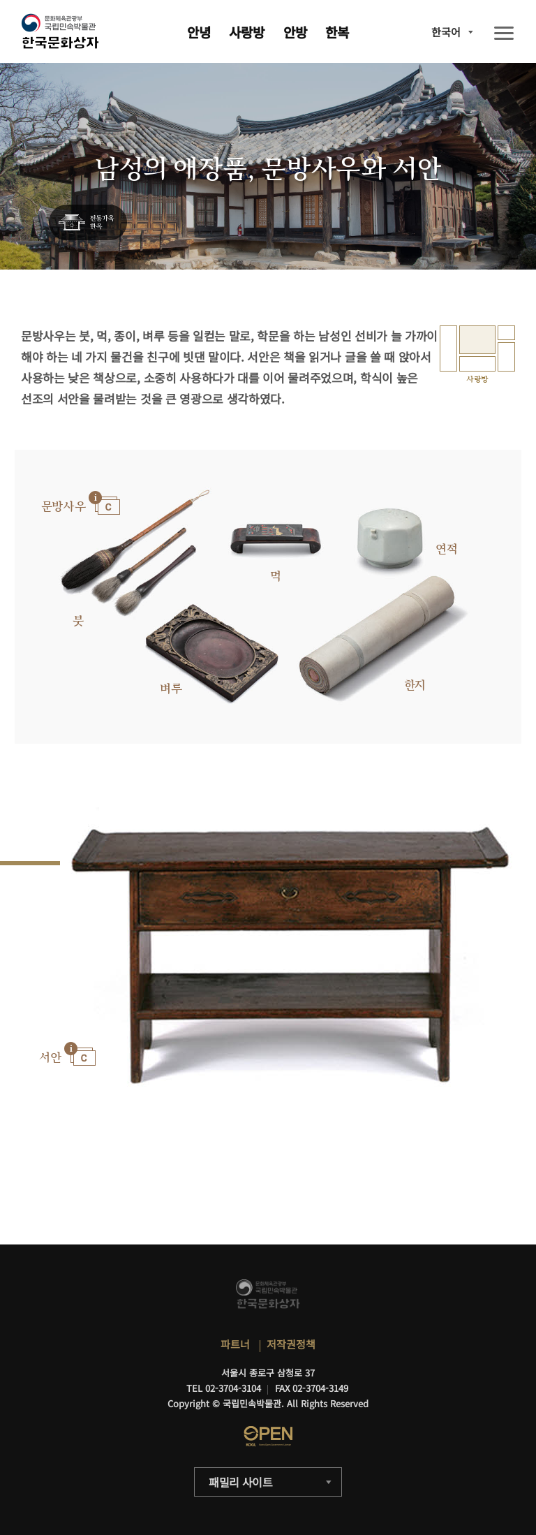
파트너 (235, 1344)
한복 (337, 31)
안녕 (199, 31)
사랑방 (247, 31)
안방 (295, 31)
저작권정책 (291, 1344)
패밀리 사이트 (241, 1482)
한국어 (446, 31)
